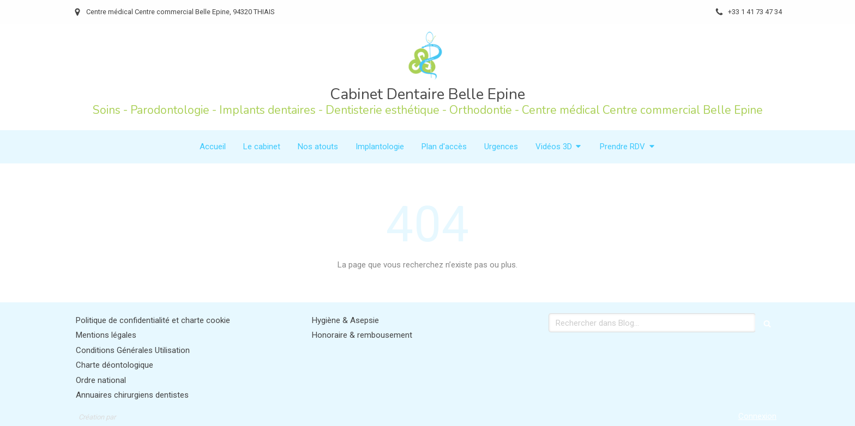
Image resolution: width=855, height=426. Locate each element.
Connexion (757, 416)
